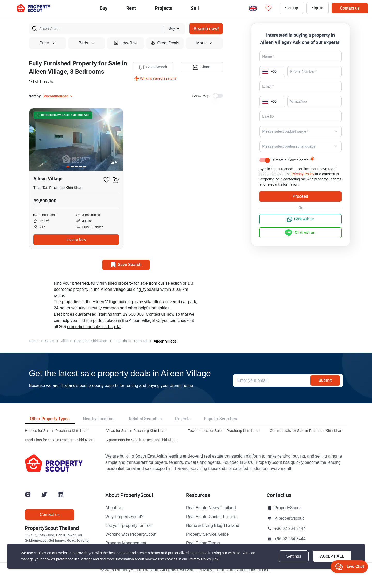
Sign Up (291, 8)
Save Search (153, 67)
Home (33, 341)
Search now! (206, 28)
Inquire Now (76, 240)
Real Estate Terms (203, 543)
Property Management (125, 543)
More (204, 43)
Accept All (332, 556)
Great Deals (165, 43)
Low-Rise (126, 43)
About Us (113, 508)
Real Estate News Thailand (211, 508)
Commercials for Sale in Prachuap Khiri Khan (306, 431)
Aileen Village (165, 341)
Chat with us (300, 219)
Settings (293, 556)
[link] (215, 559)
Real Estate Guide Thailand (211, 516)
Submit (325, 380)
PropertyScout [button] (287, 508)
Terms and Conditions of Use (242, 569)
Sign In (317, 8)
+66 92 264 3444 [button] (290, 528)
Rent (131, 8)
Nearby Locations (99, 418)
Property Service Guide (207, 534)
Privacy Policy (303, 174)
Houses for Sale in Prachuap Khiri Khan (57, 431)
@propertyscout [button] (289, 518)
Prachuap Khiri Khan (90, 341)
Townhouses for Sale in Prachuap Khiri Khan (224, 431)
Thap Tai (140, 341)
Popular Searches (220, 418)
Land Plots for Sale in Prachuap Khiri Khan (59, 440)
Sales (49, 341)
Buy (103, 8)
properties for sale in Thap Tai (94, 326)
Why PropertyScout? (124, 516)
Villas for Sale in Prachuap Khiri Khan (136, 431)
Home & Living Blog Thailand (212, 525)
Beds (87, 43)
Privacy (205, 569)
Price (48, 43)
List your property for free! (129, 525)
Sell (195, 8)
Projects (182, 418)
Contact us (350, 8)
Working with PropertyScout (130, 534)
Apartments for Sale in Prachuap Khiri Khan (141, 440)
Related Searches (145, 418)
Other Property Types (49, 418)
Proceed (300, 196)
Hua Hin (120, 341)
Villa (64, 341)
